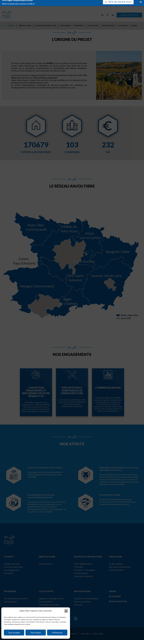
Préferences (57, 632)
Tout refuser (35, 632)
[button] (66, 610)
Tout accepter (14, 632)
